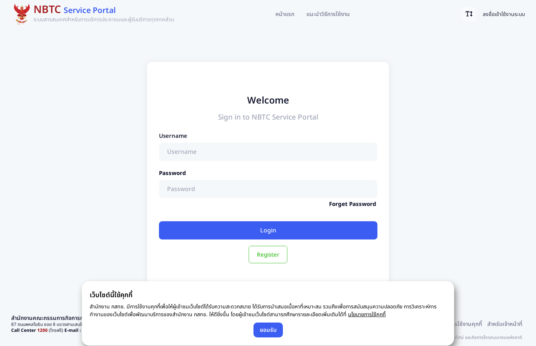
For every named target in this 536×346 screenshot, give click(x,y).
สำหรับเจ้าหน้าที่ (504, 323)
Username (173, 135)
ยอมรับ (268, 330)
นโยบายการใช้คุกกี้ (367, 314)
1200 (42, 330)
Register (268, 254)
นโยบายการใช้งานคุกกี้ (456, 323)
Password (172, 173)
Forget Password (352, 203)
